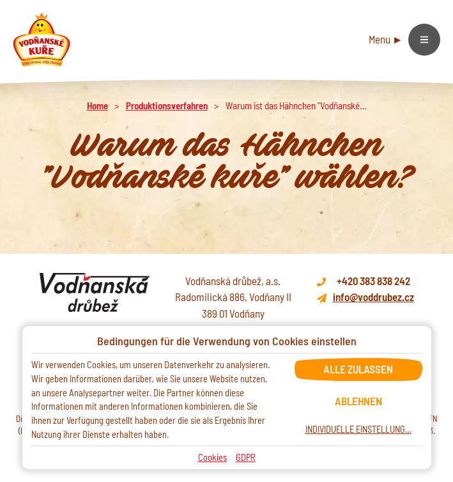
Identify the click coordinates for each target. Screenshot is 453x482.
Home (97, 105)
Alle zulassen (358, 368)
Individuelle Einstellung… (358, 429)
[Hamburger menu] (404, 40)
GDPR (246, 457)
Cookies (212, 457)
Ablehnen (358, 400)
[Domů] (41, 39)
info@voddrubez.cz (373, 296)
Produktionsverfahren (167, 105)
